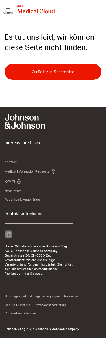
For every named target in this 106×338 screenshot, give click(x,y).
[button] (8, 9)
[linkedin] (8, 235)
